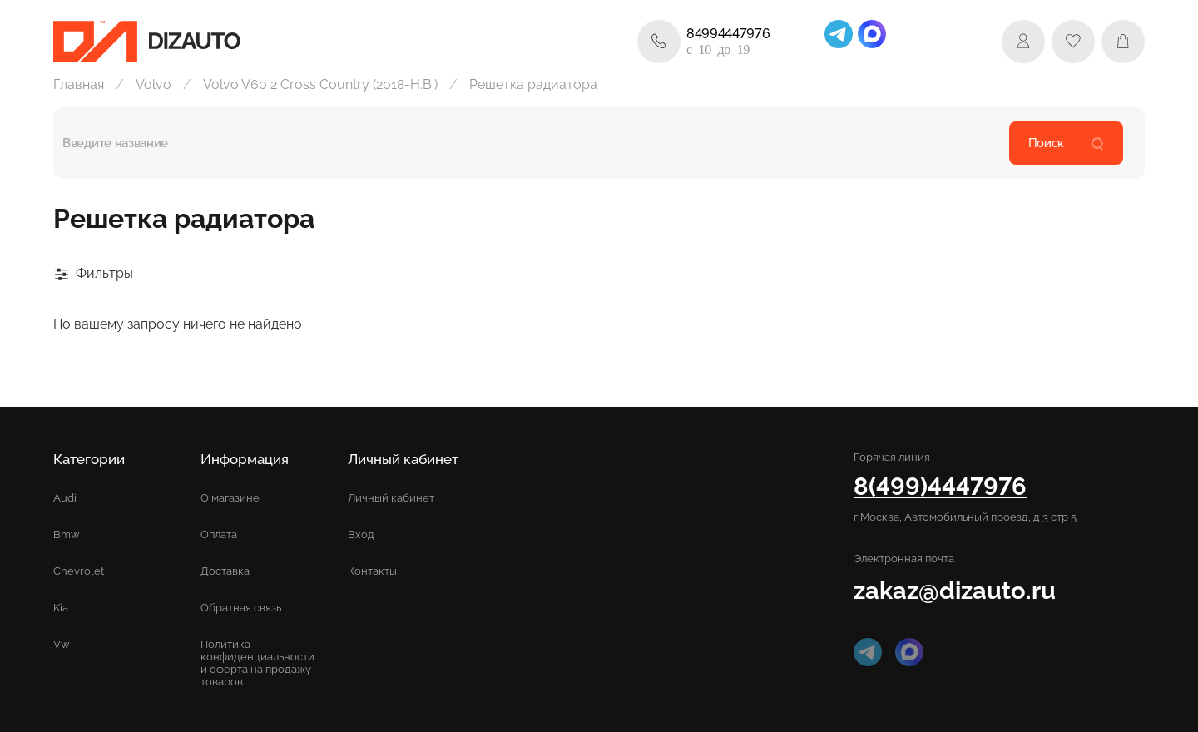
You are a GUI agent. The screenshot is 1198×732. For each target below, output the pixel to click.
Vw (61, 644)
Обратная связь (240, 607)
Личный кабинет (391, 498)
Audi (65, 498)
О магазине (230, 498)
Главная (78, 84)
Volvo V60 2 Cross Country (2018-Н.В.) (320, 84)
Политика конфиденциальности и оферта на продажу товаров (257, 663)
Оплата (218, 534)
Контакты (372, 571)
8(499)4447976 (940, 486)
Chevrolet (78, 571)
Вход (361, 534)
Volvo (153, 84)
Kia (60, 607)
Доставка (225, 571)
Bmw (66, 534)
